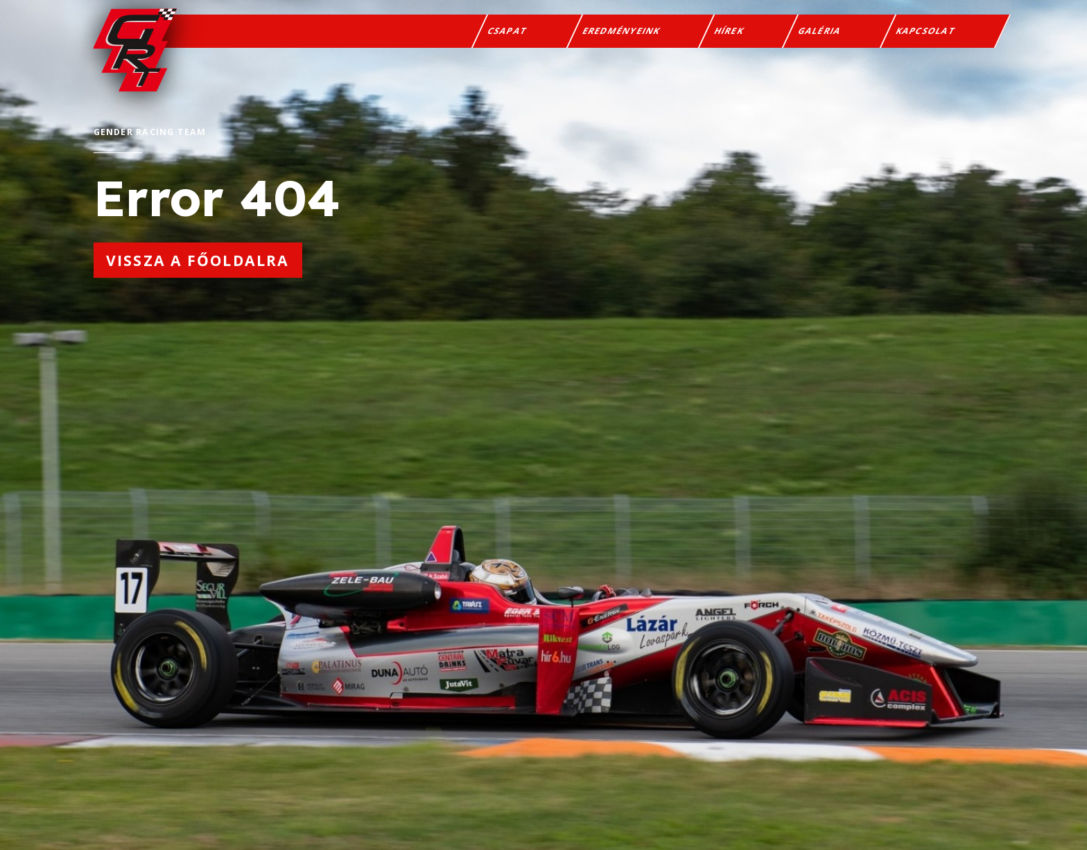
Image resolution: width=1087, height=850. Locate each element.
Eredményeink (621, 31)
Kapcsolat (925, 31)
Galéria (820, 31)
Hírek (729, 31)
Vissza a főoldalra (197, 260)
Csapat (507, 31)
